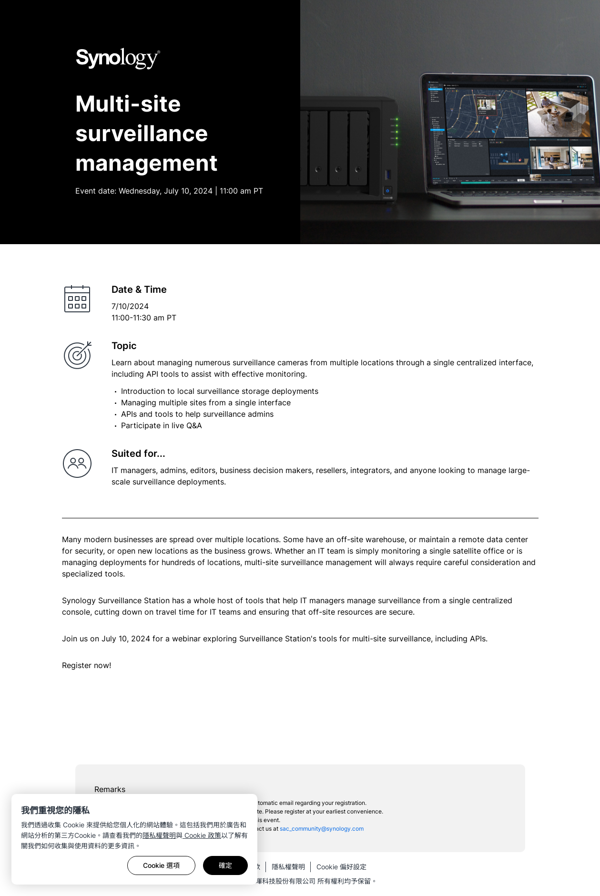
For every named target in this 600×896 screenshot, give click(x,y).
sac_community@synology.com (322, 828)
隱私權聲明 (159, 835)
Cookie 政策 (202, 835)
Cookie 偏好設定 (341, 867)
